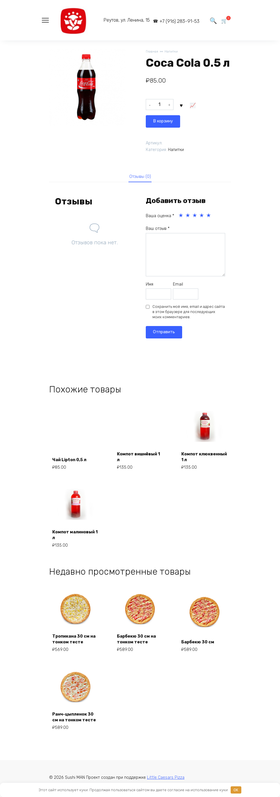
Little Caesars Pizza (165, 779)
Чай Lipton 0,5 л (72, 459)
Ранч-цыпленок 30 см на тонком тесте (72, 713)
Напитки (174, 52)
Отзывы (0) (140, 177)
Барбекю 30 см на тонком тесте (139, 638)
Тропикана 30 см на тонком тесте (73, 638)
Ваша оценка (160, 217)
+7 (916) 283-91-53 (174, 21)
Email (178, 285)
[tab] (140, 176)
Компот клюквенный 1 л (201, 456)
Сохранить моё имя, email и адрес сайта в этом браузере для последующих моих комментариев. (188, 313)
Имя (149, 285)
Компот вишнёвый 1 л (134, 456)
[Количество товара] (159, 106)
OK (236, 790)
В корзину (195, 106)
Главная (152, 52)
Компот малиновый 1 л (70, 534)
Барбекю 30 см (200, 641)
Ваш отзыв (157, 229)
